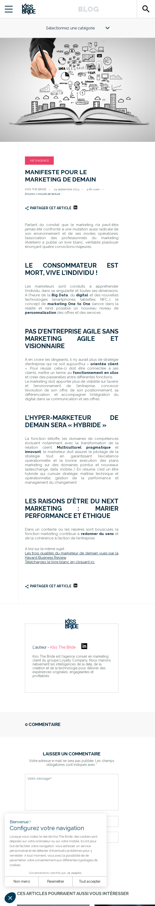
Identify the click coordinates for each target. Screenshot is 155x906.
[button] (10, 898)
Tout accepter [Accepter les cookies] (90, 881)
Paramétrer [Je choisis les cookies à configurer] (55, 881)
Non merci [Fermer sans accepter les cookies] (22, 881)
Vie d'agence (39, 160)
